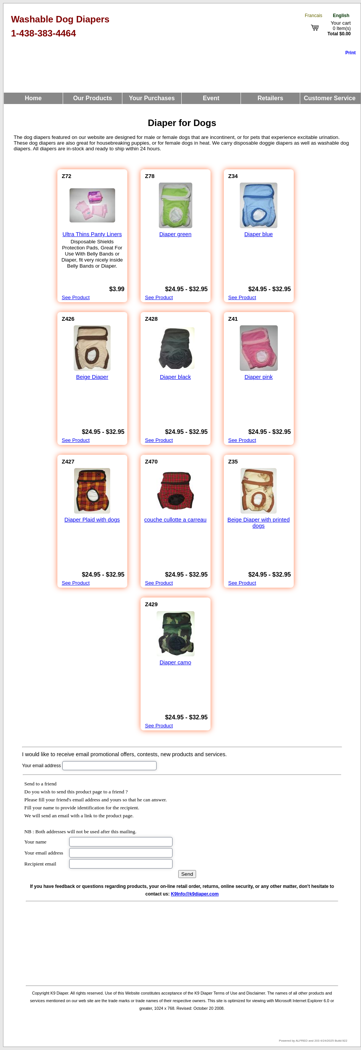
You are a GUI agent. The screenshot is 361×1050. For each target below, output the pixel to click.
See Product (76, 297)
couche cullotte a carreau (175, 520)
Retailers (270, 98)
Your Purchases (152, 98)
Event (211, 98)
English (341, 15)
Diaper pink (258, 377)
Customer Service (329, 98)
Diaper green (175, 234)
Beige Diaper (92, 377)
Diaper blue (258, 234)
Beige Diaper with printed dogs (259, 523)
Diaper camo (175, 662)
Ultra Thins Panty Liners (92, 234)
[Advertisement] (182, 943)
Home (33, 98)
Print (350, 52)
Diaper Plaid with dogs (92, 520)
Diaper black (175, 377)
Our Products (92, 98)
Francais (313, 15)
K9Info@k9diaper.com (195, 894)
